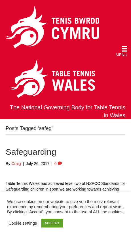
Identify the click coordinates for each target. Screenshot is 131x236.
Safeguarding (31, 151)
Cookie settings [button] (23, 223)
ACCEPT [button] (52, 223)
